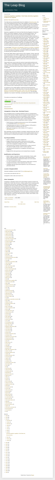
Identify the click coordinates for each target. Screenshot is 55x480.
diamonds (7, 392)
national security (8, 382)
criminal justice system (9, 362)
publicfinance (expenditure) (10, 261)
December (9, 420)
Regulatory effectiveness (10, 326)
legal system (7, 231)
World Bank (7, 372)
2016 (7, 454)
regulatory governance (8, 104)
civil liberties (7, 346)
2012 (7, 460)
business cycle (8, 253)
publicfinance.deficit (9, 281)
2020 (7, 447)
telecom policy (8, 398)
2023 (7, 442)
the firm (6, 250)
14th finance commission (10, 407)
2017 (7, 452)
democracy (7, 247)
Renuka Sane (15, 19)
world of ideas (8, 267)
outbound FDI (7, 369)
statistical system (8, 248)
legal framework (8, 294)
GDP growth (7, 244)
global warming (8, 394)
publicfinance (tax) (8, 290)
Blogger (32, 475)
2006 (7, 470)
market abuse (7, 402)
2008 (7, 467)
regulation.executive (9, 384)
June (8, 428)
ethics (6, 287)
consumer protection (9, 286)
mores (6, 365)
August (8, 425)
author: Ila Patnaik (46, 82)
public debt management (10, 349)
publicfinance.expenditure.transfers (11, 299)
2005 (7, 472)
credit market (7, 263)
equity (6, 254)
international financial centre (10, 257)
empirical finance (8, 312)
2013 (7, 459)
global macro (7, 277)
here (19, 173)
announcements (10, 199)
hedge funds (7, 375)
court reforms (7, 329)
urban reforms (8, 325)
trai (5, 411)
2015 (7, 455)
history (6, 300)
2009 (7, 465)
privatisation (7, 335)
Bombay (6, 304)
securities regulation (9, 241)
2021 (7, 445)
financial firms (7, 255)
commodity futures (8, 310)
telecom (6, 309)
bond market (7, 258)
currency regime (8, 237)
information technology (9, 238)
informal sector (8, 319)
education (7, 332)
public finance (7, 342)
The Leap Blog (14, 5)
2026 (7, 415)
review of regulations (9, 307)
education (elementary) (9, 333)
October (8, 422)
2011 (7, 462)
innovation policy (8, 371)
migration (7, 358)
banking (6, 245)
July (7, 427)
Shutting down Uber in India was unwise (46, 202)
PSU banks (7, 317)
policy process (8, 240)
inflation (6, 251)
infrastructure (7, 271)
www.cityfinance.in (21, 123)
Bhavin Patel (8, 19)
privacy (6, 320)
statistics (7, 405)
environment (7, 356)
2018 (7, 450)
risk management (8, 322)
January (8, 440)
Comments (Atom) (12, 206)
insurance (7, 388)
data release (7, 363)
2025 (7, 417)
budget (6, 401)
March (8, 437)
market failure (7, 330)
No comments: (10, 197)
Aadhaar (7, 379)
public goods (7, 274)
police (6, 340)
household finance (8, 339)
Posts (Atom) (44, 26)
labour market (7, 306)
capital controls (8, 234)
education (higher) (8, 296)
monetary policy (8, 232)
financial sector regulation (10, 280)
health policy (7, 293)
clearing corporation (9, 355)
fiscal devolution (8, 408)
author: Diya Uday (46, 72)
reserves (7, 343)
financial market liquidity (9, 268)
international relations (9, 303)
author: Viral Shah (46, 148)
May (7, 430)
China (6, 260)
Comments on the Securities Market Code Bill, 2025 (46, 187)
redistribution (7, 327)
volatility (6, 353)
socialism (7, 264)
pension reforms (8, 270)
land (6, 297)
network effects (8, 395)
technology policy (8, 323)
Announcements (8, 108)
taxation (6, 385)
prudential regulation (9, 352)
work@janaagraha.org (27, 171)
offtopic (6, 376)
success (6, 378)
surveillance (7, 361)
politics (6, 283)
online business (8, 389)
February (8, 438)
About (44, 17)
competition (7, 276)
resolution (7, 359)
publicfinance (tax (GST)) (10, 336)
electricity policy (33, 22)
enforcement (7, 368)
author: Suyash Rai (47, 146)
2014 (7, 457)
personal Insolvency (9, 404)
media (6, 345)
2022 (7, 444)
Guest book (45, 168)
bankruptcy (7, 273)
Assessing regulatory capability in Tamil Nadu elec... (16, 433)
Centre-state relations (9, 399)
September (9, 423)
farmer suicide (8, 381)
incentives (7, 313)
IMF (6, 366)
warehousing (7, 391)
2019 (7, 449)
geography (7, 348)
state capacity (7, 316)
